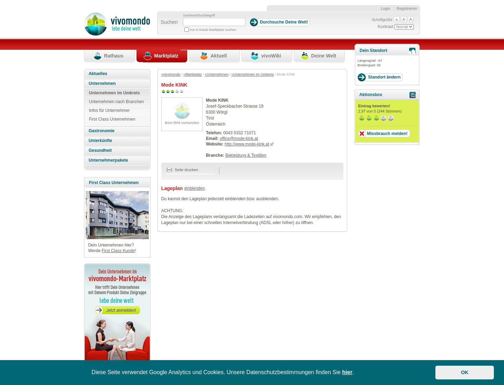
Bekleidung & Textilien (245, 155)
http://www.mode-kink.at (247, 144)
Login (385, 8)
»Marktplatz (192, 74)
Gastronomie (101, 130)
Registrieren (407, 8)
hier (347, 372)
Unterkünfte (100, 140)
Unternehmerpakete (108, 160)
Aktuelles (98, 73)
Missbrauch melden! (387, 133)
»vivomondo (171, 74)
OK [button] (465, 372)
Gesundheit (100, 150)
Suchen (169, 22)
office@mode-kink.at (239, 138)
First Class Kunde (118, 250)
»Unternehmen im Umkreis (252, 74)
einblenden (194, 188)
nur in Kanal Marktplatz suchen (213, 30)
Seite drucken (182, 170)
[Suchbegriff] (214, 22)
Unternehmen (102, 83)
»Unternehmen (216, 74)
